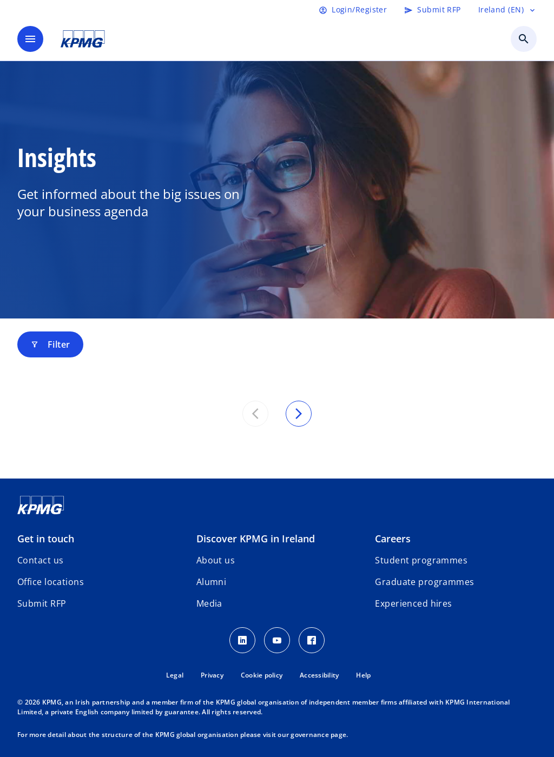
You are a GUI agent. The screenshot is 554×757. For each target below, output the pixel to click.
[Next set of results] (299, 414)
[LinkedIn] (242, 640)
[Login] (353, 9)
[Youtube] (277, 640)
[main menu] (30, 39)
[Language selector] (507, 9)
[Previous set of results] (255, 414)
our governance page (312, 734)
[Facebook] (312, 640)
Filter (50, 344)
